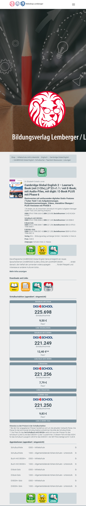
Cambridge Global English (59, 157)
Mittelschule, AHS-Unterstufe (28, 157)
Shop (13, 157)
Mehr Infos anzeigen (18, 271)
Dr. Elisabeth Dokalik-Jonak (35, 181)
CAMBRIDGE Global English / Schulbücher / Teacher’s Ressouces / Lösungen (42, 160)
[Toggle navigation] (74, 4)
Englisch (44, 157)
